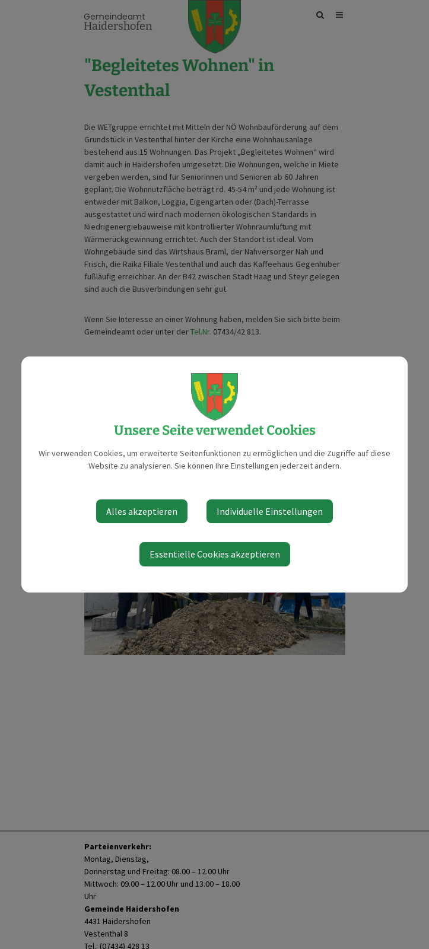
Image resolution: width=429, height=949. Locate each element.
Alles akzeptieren (141, 511)
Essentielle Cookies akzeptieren (215, 554)
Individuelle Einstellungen (270, 511)
